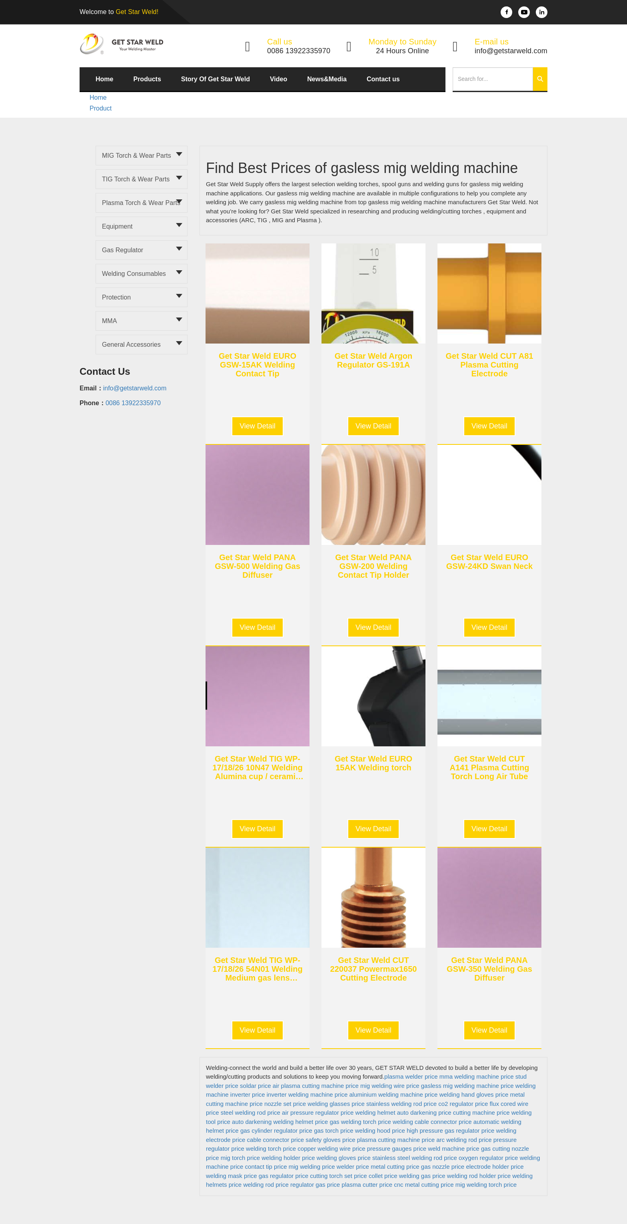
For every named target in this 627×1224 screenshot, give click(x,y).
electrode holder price (494, 1166)
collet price (383, 1175)
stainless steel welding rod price (414, 1157)
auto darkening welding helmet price (280, 1121)
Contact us (383, 79)
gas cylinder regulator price (276, 1130)
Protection (116, 297)
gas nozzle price (442, 1166)
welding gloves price (344, 1157)
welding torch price (271, 1148)
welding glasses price (336, 1103)
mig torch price (240, 1157)
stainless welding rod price (401, 1103)
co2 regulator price (463, 1103)
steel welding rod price (250, 1112)
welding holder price (288, 1157)
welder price (353, 1166)
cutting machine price (481, 1112)
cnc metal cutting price (423, 1184)
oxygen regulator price (488, 1157)
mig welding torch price (486, 1184)
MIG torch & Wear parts (136, 155)
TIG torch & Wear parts (136, 179)
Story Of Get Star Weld (215, 79)
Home (104, 79)
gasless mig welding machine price (467, 1085)
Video (278, 79)
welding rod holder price (479, 1175)
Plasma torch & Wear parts (141, 202)
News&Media (327, 79)
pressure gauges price (396, 1148)
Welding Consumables (134, 273)
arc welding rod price (463, 1139)
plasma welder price (410, 1076)
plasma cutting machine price (396, 1139)
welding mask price (231, 1175)
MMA (109, 321)
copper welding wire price (331, 1148)
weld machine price (453, 1148)
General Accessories (131, 344)
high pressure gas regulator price (450, 1130)
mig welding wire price (389, 1085)
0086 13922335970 (133, 403)
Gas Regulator (122, 250)
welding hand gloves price (474, 1094)
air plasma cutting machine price (316, 1085)
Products (147, 79)
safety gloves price (330, 1139)
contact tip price (266, 1166)
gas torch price (333, 1130)
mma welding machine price (476, 1076)
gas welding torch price (360, 1121)
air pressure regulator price (317, 1112)
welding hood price (380, 1130)
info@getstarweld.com (135, 388)
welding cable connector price (432, 1121)
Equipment (117, 226)
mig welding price (312, 1166)
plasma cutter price (366, 1184)
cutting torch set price (338, 1175)
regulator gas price (315, 1184)
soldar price (255, 1085)
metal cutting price (395, 1166)
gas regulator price (283, 1175)
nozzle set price (285, 1103)
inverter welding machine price (307, 1094)
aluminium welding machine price (393, 1094)
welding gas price (422, 1175)
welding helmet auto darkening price (403, 1112)
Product (101, 108)
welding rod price (265, 1184)
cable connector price (275, 1139)
